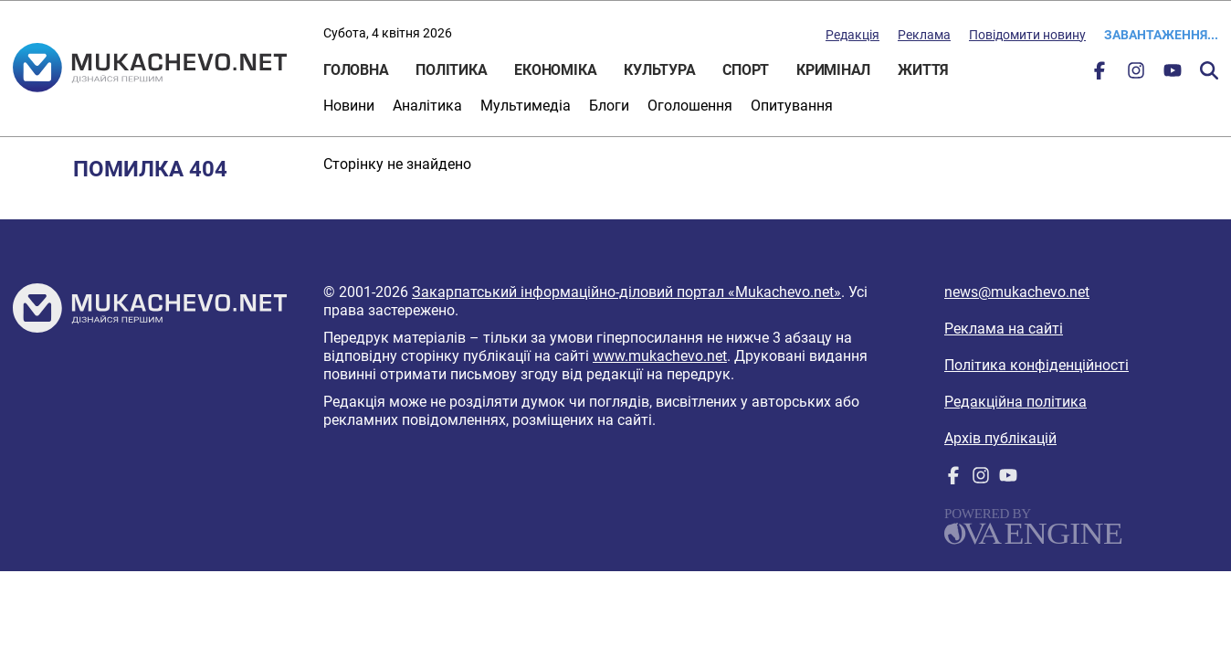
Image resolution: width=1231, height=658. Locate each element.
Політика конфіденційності (1036, 365)
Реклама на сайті (1003, 328)
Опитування (792, 105)
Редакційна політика (1015, 401)
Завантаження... (1161, 34)
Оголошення (689, 105)
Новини (348, 105)
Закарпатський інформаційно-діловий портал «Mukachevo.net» (626, 292)
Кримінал (833, 70)
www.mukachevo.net (660, 356)
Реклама (924, 34)
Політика (451, 70)
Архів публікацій (1000, 438)
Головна (355, 70)
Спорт (745, 70)
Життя (923, 70)
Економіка (555, 70)
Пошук (1209, 70)
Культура (659, 70)
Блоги (609, 105)
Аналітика (427, 105)
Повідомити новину (1027, 34)
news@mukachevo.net (1016, 292)
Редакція (852, 34)
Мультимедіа (525, 105)
